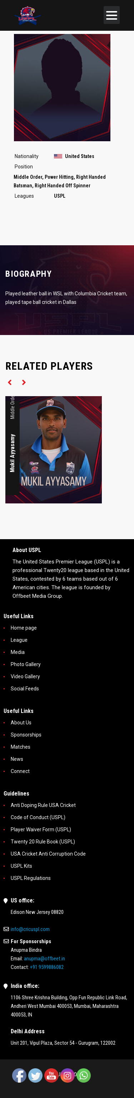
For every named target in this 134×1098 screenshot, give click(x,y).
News (17, 759)
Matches (20, 747)
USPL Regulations (31, 878)
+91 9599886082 (47, 967)
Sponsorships (26, 735)
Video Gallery (25, 676)
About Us (21, 722)
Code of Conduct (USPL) (38, 817)
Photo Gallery (26, 664)
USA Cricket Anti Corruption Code (48, 854)
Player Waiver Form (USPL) (41, 829)
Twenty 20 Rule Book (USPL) (43, 842)
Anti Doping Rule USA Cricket (43, 805)
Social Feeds (25, 688)
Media (18, 652)
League (19, 640)
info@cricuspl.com (30, 929)
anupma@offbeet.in (44, 958)
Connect (20, 771)
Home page (24, 628)
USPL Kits (21, 866)
